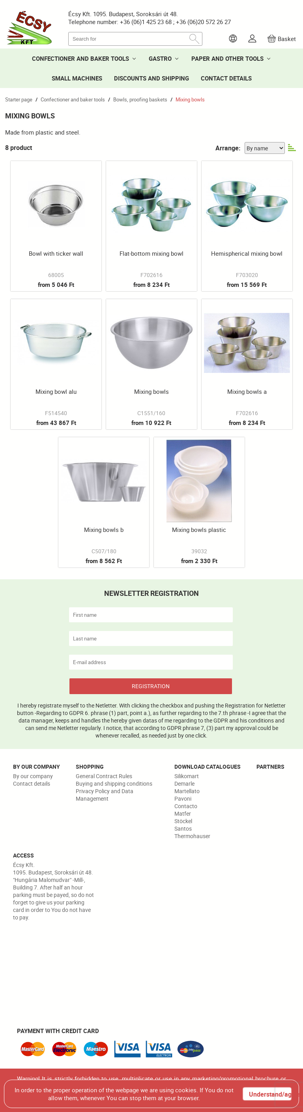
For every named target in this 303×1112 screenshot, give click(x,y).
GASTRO (160, 58)
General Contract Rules (104, 776)
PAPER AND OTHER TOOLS (227, 58)
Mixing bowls (190, 99)
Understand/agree (270, 1094)
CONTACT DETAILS (226, 78)
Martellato (187, 791)
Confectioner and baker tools (73, 99)
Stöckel (183, 821)
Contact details (31, 783)
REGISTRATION (151, 686)
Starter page (18, 99)
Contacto (185, 806)
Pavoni (182, 798)
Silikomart (186, 776)
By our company (33, 776)
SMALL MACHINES (77, 78)
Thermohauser (192, 836)
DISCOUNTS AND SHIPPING (151, 78)
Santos (183, 828)
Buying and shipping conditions (114, 783)
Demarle (184, 783)
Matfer (182, 813)
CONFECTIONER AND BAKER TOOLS (80, 58)
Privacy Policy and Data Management (104, 794)
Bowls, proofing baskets (140, 99)
